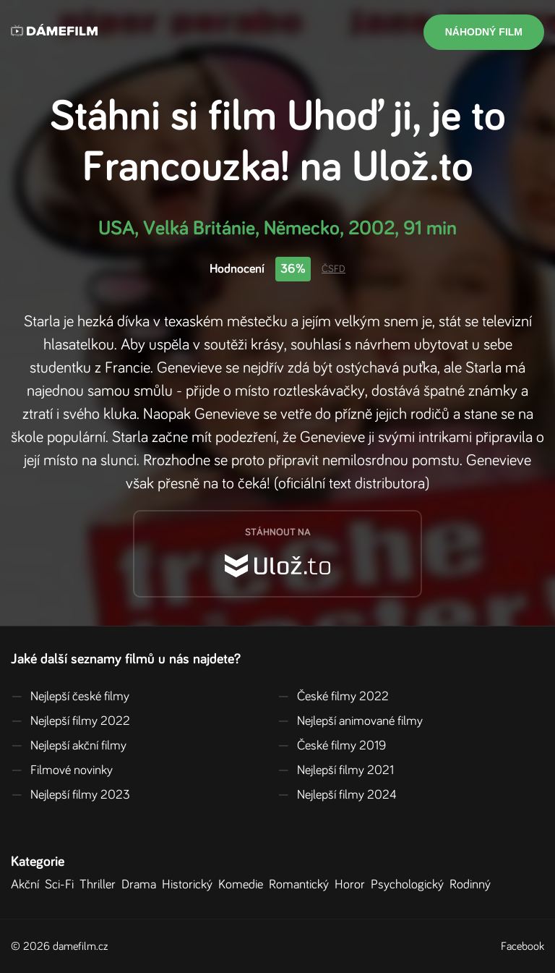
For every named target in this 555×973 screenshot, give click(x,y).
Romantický (302, 884)
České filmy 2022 (333, 697)
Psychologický (410, 884)
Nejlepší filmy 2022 (70, 721)
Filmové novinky (62, 770)
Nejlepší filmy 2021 (336, 770)
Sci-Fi (62, 884)
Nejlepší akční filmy (68, 746)
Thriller (100, 884)
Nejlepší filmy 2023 (70, 795)
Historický (190, 884)
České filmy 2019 (332, 746)
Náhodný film (483, 32)
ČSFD (333, 269)
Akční (28, 884)
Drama (141, 884)
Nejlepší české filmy (70, 697)
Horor (353, 884)
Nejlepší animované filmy (350, 721)
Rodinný (472, 884)
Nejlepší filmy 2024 (337, 795)
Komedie (243, 884)
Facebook (522, 946)
